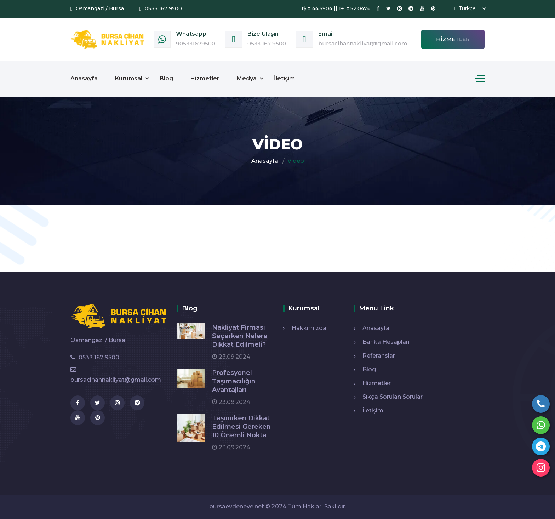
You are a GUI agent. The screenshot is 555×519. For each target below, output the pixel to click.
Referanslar (378, 355)
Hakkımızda (309, 328)
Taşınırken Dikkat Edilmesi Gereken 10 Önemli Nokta (241, 426)
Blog (166, 78)
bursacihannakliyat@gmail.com (362, 43)
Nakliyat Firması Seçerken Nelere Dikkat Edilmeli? (240, 336)
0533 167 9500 (266, 43)
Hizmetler (453, 39)
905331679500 (195, 43)
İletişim (284, 78)
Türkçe (465, 8)
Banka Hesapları (386, 341)
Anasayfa (84, 78)
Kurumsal (128, 78)
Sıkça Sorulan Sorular (392, 396)
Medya (247, 78)
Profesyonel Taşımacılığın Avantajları (234, 381)
